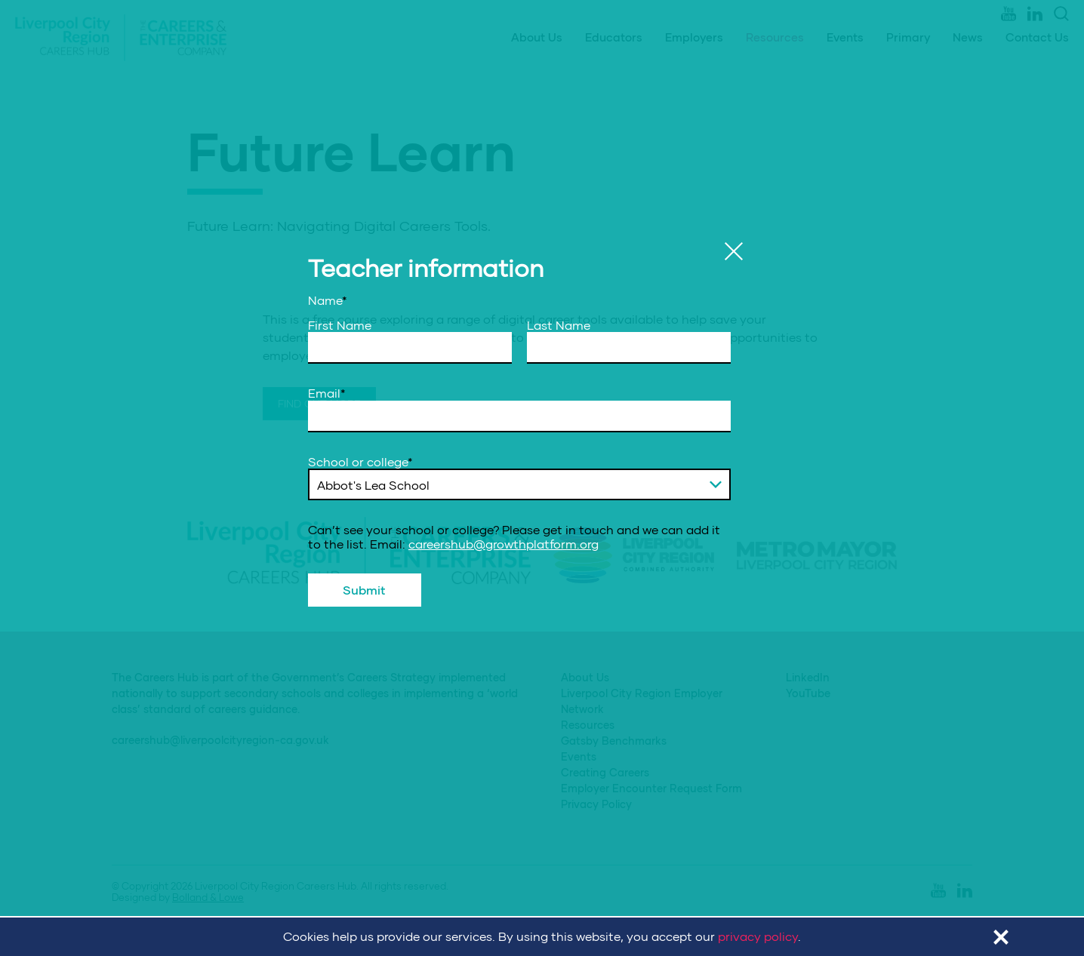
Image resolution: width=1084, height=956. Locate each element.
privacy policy (758, 936)
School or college (360, 462)
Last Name (558, 325)
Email (327, 393)
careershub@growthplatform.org (503, 543)
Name (327, 300)
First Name (339, 325)
